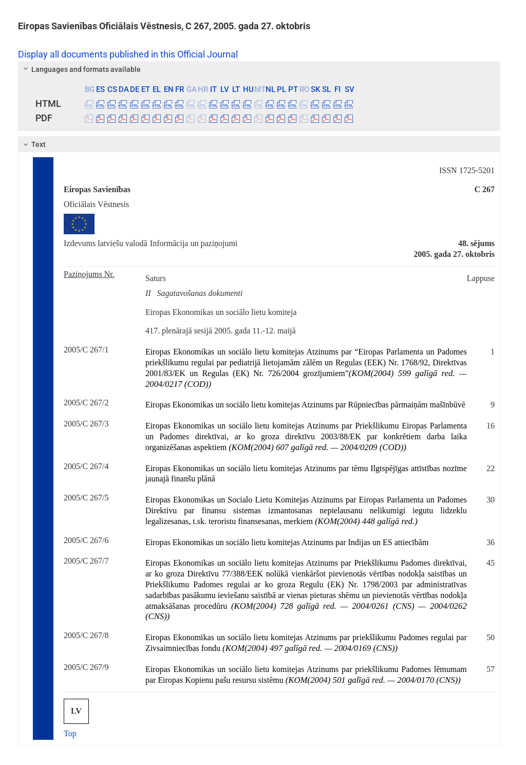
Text (33, 144)
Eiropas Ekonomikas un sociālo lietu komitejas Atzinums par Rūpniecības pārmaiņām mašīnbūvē (305, 404)
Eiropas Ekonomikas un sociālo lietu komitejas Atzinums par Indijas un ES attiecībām (286, 542)
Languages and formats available (80, 69)
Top (70, 733)
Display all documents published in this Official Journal (128, 54)
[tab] (259, 69)
